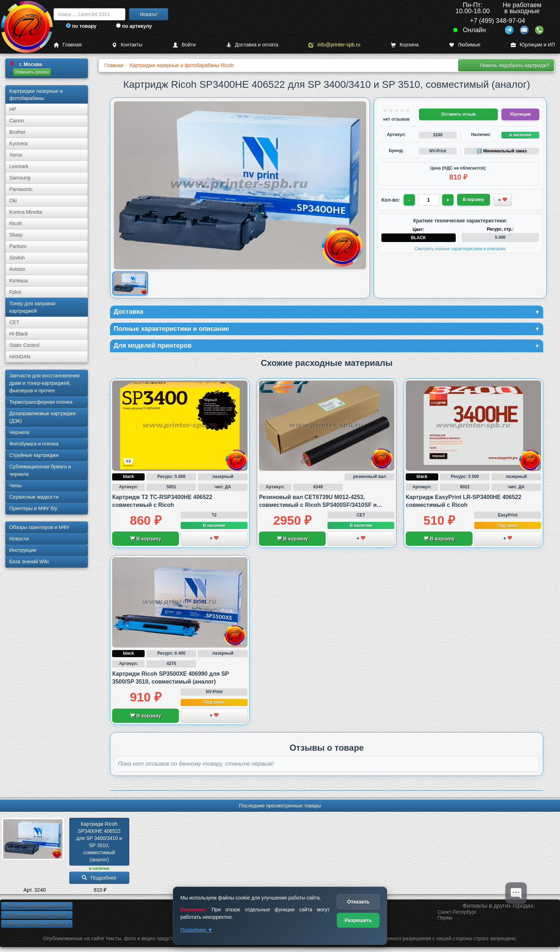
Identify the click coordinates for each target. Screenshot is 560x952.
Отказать (358, 902)
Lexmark (19, 166)
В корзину (145, 539)
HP (12, 109)
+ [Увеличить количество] (447, 200)
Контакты (127, 44)
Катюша (18, 280)
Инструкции (22, 550)
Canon (16, 121)
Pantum (17, 246)
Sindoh (17, 258)
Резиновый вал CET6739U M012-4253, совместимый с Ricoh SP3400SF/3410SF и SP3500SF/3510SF (318, 505)
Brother (17, 132)
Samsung (19, 178)
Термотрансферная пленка (40, 402)
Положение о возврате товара (37, 914)
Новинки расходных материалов (37, 923)
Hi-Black (18, 334)
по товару (81, 26)
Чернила (19, 432)
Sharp (15, 235)
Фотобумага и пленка (34, 444)
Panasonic (20, 189)
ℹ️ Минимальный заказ (502, 150)
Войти (184, 44)
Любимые (464, 44)
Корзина (405, 44)
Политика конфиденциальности (36, 905)
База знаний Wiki (29, 561)
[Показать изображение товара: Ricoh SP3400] (130, 283)
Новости (19, 539)
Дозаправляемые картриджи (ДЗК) (42, 417)
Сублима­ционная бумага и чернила (40, 470)
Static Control (24, 345)
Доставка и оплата (252, 44)
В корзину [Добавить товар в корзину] (473, 199)
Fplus (15, 292)
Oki (13, 200)
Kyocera (18, 143)
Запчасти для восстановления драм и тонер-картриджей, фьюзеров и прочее (44, 383)
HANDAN (19, 356)
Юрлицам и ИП (533, 44)
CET (14, 322)
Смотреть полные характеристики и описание (460, 248)
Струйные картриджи (34, 455)
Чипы (15, 485)
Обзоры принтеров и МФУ (39, 527)
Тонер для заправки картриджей (32, 307)
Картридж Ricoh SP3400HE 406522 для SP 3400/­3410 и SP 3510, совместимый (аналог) (100, 841)
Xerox (15, 155)
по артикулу (134, 26)
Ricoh (15, 223)
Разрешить (358, 920)
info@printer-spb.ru (334, 44)
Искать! (149, 14)
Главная (67, 44)
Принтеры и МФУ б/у (33, 508)
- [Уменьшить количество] (409, 200)
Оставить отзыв (458, 114)
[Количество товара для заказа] (428, 200)
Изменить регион (32, 72)
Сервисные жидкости (34, 497)
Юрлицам (520, 114)
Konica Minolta (25, 212)
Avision (17, 269)
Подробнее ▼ (196, 930)
